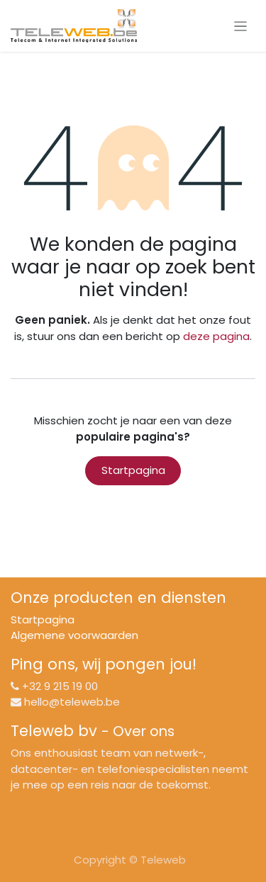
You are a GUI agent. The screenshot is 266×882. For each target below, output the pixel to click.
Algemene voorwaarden (74, 635)
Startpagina (133, 470)
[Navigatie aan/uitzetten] (241, 26)
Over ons (143, 731)
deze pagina (216, 336)
